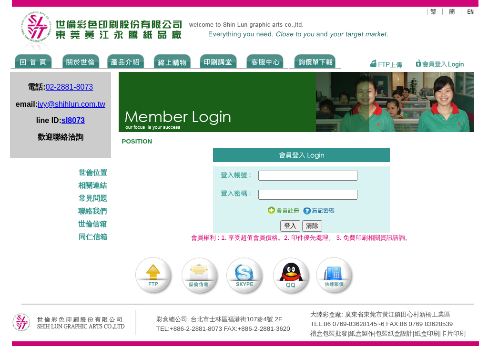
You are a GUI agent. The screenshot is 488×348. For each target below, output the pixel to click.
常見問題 (94, 198)
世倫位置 (94, 172)
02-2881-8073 (69, 87)
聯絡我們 (92, 211)
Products (125, 60)
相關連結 (92, 185)
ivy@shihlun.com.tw (71, 104)
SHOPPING (172, 60)
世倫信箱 (92, 224)
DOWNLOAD (315, 60)
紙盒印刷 (427, 333)
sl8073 (73, 120)
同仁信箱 (94, 237)
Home (33, 60)
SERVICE (265, 60)
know (218, 60)
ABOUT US (79, 60)
